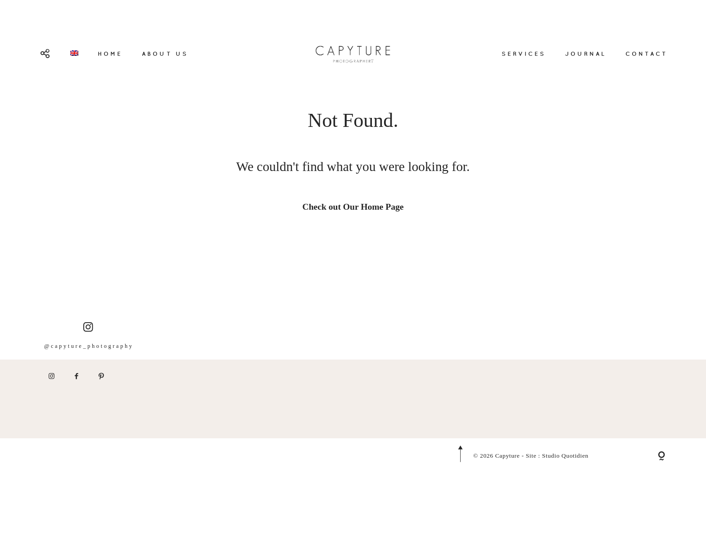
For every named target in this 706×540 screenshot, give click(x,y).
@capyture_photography (89, 353)
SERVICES (524, 53)
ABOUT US (165, 53)
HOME (110, 53)
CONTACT (646, 53)
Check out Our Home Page (353, 207)
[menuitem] (74, 53)
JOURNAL (585, 53)
